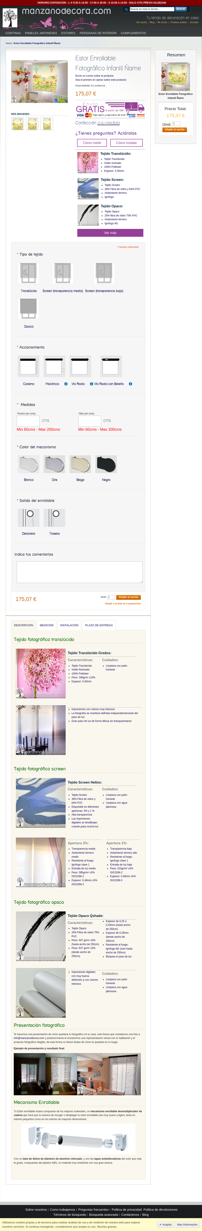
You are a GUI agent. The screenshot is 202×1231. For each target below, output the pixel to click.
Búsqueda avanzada (103, 1214)
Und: (104, 596)
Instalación (69, 625)
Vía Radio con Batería (109, 384)
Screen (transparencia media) (63, 291)
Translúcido (29, 291)
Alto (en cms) (86, 413)
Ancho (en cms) (26, 413)
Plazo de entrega (99, 625)
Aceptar (167, 1224)
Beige (80, 480)
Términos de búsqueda (69, 1214)
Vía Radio (79, 384)
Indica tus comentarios (34, 555)
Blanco (28, 480)
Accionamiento (30, 347)
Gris (54, 480)
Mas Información (187, 1224)
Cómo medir (92, 143)
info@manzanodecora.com (29, 1038)
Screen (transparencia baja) (104, 291)
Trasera (54, 534)
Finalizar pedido (178, 22)
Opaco (28, 326)
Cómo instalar (126, 143)
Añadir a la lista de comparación (123, 603)
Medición (47, 625)
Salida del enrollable (35, 501)
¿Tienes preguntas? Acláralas (106, 133)
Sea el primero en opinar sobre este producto (100, 79)
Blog (152, 22)
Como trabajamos (62, 1209)
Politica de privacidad (127, 1209)
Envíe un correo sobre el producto (94, 75)
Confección (97, 122)
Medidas (25, 405)
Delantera (28, 534)
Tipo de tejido (29, 254)
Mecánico (53, 384)
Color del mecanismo (36, 447)
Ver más (110, 233)
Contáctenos (130, 1214)
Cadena (28, 384)
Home (9, 43)
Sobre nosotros (36, 1209)
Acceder (194, 22)
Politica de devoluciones (161, 1209)
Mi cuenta (142, 22)
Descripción (23, 625)
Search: (127, 9)
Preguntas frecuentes (93, 1209)
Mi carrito (162, 22)
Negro (106, 480)
